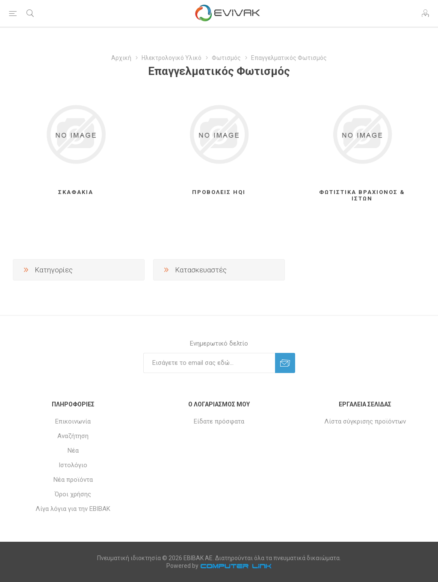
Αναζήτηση (73, 436)
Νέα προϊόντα (73, 480)
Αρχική (121, 57)
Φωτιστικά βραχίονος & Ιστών (362, 195)
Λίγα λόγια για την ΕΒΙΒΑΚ (73, 509)
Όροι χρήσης (73, 494)
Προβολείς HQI (219, 192)
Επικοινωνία (73, 421)
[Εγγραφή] (209, 363)
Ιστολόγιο (73, 465)
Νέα (73, 450)
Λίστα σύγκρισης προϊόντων (365, 421)
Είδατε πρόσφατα (219, 421)
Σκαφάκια (75, 192)
